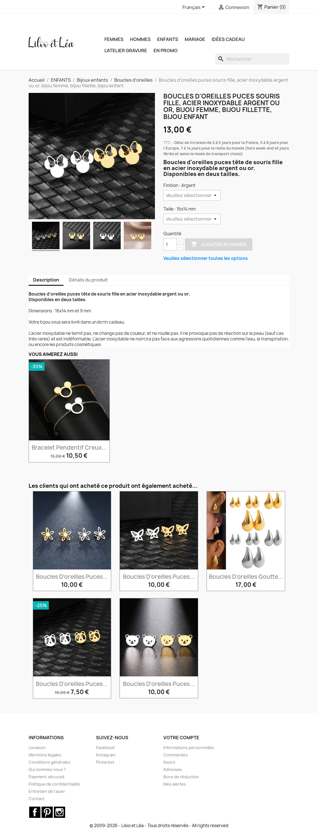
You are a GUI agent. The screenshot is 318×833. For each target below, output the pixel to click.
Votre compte (181, 737)
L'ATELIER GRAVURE (125, 50)
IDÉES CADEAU (228, 39)
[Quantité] (170, 244)
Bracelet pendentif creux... (69, 447)
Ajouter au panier (218, 244)
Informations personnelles (188, 747)
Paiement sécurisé (47, 776)
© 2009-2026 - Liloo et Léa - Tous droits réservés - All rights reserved (159, 826)
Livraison (37, 747)
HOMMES (140, 39)
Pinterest (105, 762)
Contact (37, 798)
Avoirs (169, 762)
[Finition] (192, 195)
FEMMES (113, 39)
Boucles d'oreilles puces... (72, 576)
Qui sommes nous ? (47, 769)
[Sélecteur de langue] (194, 7)
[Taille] (192, 219)
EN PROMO (166, 50)
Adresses (172, 769)
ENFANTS (167, 39)
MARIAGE (195, 39)
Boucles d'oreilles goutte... (246, 576)
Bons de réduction (181, 776)
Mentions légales (45, 755)
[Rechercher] (252, 59)
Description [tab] (46, 280)
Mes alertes (174, 784)
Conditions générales (49, 762)
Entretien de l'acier (47, 791)
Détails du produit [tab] (88, 280)
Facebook (105, 747)
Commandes (175, 755)
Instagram (105, 755)
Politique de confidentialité (54, 784)
